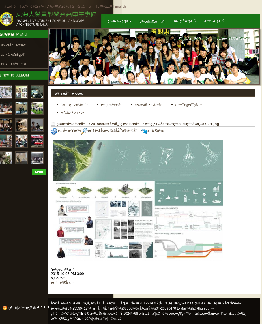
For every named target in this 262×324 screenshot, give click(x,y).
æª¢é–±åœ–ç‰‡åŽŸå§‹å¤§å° (110, 130)
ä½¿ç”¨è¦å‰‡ (106, 319)
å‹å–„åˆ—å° (83, 6)
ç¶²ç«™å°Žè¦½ (57, 6)
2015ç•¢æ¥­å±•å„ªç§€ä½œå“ (116, 124)
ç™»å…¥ (105, 6)
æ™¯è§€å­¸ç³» (33, 6)
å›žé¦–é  (11, 6)
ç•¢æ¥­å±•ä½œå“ (72, 124)
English (120, 6)
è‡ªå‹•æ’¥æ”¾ (66, 130)
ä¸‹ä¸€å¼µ (152, 130)
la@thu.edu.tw (203, 308)
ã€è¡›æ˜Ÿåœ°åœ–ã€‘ (224, 303)
